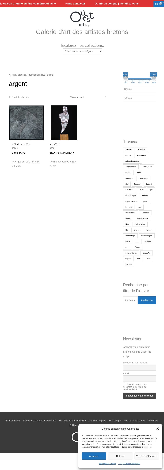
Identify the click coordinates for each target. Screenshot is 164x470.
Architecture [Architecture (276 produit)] (142, 160)
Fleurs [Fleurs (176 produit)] (141, 200)
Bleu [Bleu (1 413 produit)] (127, 183)
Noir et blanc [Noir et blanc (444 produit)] (140, 235)
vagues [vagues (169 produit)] (143, 269)
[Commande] (87, 101)
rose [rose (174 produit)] (149, 258)
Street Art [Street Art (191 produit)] (129, 269)
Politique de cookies (107, 463)
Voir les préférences (146, 456)
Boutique (22, 79)
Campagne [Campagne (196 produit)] (130, 189)
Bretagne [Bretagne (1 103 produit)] (139, 183)
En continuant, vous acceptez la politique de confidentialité (135, 398)
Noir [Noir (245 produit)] (127, 235)
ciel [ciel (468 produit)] (142, 189)
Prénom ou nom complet (135, 373)
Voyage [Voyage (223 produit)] (148, 275)
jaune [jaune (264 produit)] (128, 217)
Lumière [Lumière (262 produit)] (140, 217)
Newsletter (67, 436)
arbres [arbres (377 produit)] (128, 160)
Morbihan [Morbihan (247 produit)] (146, 223)
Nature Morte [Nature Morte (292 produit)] (143, 229)
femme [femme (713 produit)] (128, 194)
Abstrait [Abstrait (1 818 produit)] (129, 154)
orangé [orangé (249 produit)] (137, 240)
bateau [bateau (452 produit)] (145, 177)
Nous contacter (16, 431)
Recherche (147, 311)
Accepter (94, 456)
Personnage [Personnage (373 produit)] (144, 246)
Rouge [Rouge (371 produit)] (128, 263)
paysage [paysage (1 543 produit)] (129, 246)
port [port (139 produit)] (127, 258)
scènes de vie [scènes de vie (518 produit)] (143, 263)
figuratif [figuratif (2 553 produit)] (141, 194)
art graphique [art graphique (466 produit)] (131, 171)
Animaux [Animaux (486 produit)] (142, 154)
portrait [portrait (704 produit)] (138, 258)
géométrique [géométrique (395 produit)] (140, 206)
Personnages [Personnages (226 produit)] (131, 252)
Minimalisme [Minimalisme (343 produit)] (131, 223)
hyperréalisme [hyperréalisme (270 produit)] (144, 212)
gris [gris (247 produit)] (127, 206)
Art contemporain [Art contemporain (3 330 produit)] (133, 166)
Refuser (120, 456)
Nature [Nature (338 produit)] (128, 229)
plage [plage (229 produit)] (145, 252)
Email (126, 384)
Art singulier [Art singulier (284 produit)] (131, 177)
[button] (157, 428)
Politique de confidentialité (129, 463)
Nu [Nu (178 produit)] (127, 240)
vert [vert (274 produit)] (127, 275)
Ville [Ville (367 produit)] (136, 275)
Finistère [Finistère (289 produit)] (129, 200)
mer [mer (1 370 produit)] (151, 217)
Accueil (12, 79)
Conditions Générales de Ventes (45, 431)
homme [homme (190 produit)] (129, 212)
